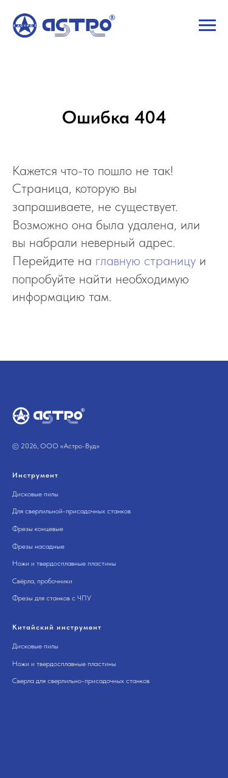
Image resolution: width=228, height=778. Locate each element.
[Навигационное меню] (207, 25)
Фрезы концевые (37, 528)
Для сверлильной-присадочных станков (71, 511)
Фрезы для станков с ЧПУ (51, 598)
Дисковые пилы (35, 494)
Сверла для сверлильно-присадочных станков (81, 680)
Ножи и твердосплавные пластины (64, 563)
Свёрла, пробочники (42, 581)
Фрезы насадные (38, 546)
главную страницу (145, 260)
